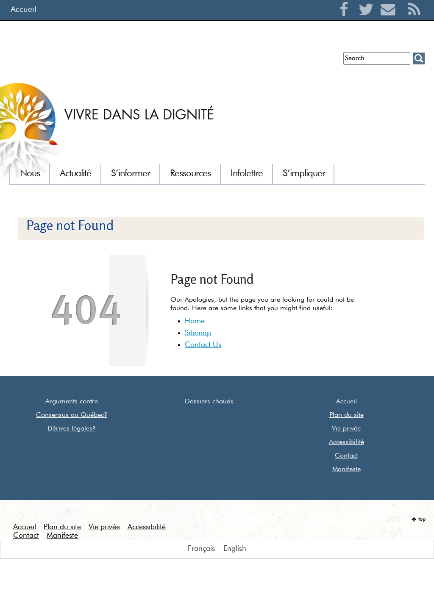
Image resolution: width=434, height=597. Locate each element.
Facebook (346, 19)
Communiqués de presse (209, 62)
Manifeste (346, 469)
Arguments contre (71, 401)
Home (195, 321)
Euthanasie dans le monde (296, 62)
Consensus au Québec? (71, 415)
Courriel (390, 19)
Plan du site (346, 415)
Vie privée (346, 428)
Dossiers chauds (209, 401)
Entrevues (147, 62)
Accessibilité (346, 442)
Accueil (23, 10)
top (422, 519)
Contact (346, 456)
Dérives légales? (71, 428)
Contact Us (203, 345)
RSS (414, 19)
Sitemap (198, 333)
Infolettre (110, 62)
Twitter (368, 19)
